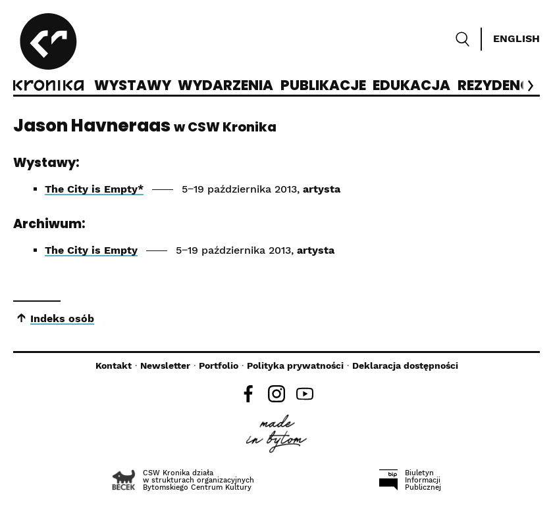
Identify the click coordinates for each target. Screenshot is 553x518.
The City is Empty (91, 250)
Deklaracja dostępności (405, 365)
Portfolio (218, 365)
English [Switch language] (516, 38)
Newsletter (165, 365)
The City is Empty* (94, 189)
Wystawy (132, 86)
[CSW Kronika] (48, 54)
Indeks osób (62, 318)
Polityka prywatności (295, 365)
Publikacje (323, 86)
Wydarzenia (225, 86)
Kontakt (113, 365)
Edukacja (411, 86)
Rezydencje (502, 86)
